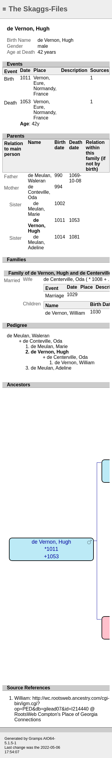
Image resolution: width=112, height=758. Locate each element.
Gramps (35, 738)
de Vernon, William (65, 313)
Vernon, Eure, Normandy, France (44, 85)
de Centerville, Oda (64, 279)
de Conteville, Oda (39, 192)
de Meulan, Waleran (39, 178)
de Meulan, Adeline (36, 242)
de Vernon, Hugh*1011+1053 (51, 549)
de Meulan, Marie (36, 209)
